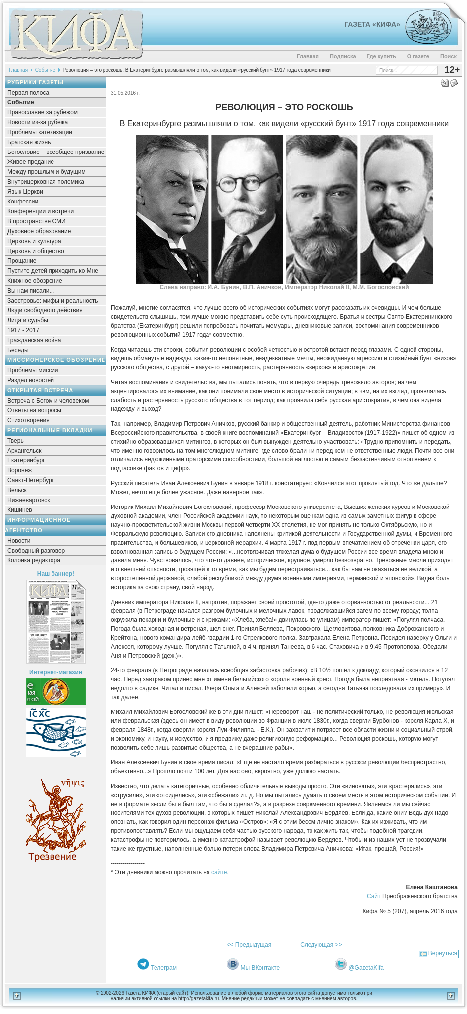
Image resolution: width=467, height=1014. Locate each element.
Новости (18, 540)
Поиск (448, 56)
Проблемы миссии (32, 370)
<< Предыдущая (248, 944)
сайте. (220, 872)
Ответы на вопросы (34, 410)
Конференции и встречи (40, 211)
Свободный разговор (36, 550)
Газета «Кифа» (372, 24)
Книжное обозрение (34, 280)
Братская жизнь (29, 142)
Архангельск (24, 450)
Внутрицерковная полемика (45, 181)
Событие (45, 70)
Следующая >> (321, 944)
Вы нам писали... (30, 290)
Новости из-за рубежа (37, 122)
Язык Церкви (25, 191)
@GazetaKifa (366, 967)
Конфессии (22, 201)
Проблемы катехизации (39, 132)
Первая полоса (28, 92)
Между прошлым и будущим (46, 171)
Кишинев (19, 510)
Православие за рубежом (42, 112)
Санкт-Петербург (30, 480)
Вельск (17, 490)
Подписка (343, 56)
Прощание (22, 260)
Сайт (374, 896)
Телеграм (164, 967)
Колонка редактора (33, 560)
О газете (418, 56)
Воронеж (19, 470)
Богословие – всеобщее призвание (55, 152)
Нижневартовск (28, 500)
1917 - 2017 (23, 330)
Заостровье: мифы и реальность (52, 300)
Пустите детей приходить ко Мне (52, 270)
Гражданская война (34, 340)
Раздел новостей (30, 380)
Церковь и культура (34, 241)
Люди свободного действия (45, 310)
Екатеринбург (26, 460)
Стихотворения (28, 420)
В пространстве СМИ (36, 221)
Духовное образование (39, 231)
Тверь (15, 440)
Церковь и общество (35, 251)
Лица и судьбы (27, 320)
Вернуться (442, 953)
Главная (308, 56)
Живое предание (30, 161)
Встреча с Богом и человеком (48, 400)
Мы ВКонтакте (260, 967)
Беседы (18, 350)
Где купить (381, 56)
